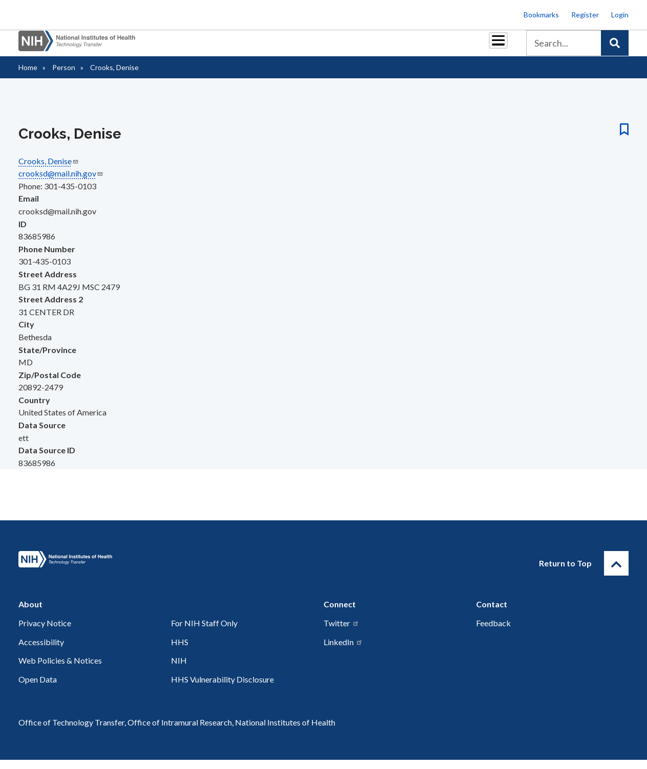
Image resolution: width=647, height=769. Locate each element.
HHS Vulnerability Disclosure (222, 688)
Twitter (341, 632)
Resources (357, 46)
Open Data (37, 688)
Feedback (493, 632)
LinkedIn (343, 651)
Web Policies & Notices (60, 669)
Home (27, 76)
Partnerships (209, 46)
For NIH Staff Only (204, 632)
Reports (309, 46)
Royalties (263, 46)
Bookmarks (541, 14)
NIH (179, 669)
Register (585, 14)
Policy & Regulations (427, 46)
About (489, 46)
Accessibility (41, 651)
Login (620, 14)
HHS (179, 651)
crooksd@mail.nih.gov (60, 182)
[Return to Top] (616, 572)
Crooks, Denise (48, 170)
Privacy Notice (44, 632)
